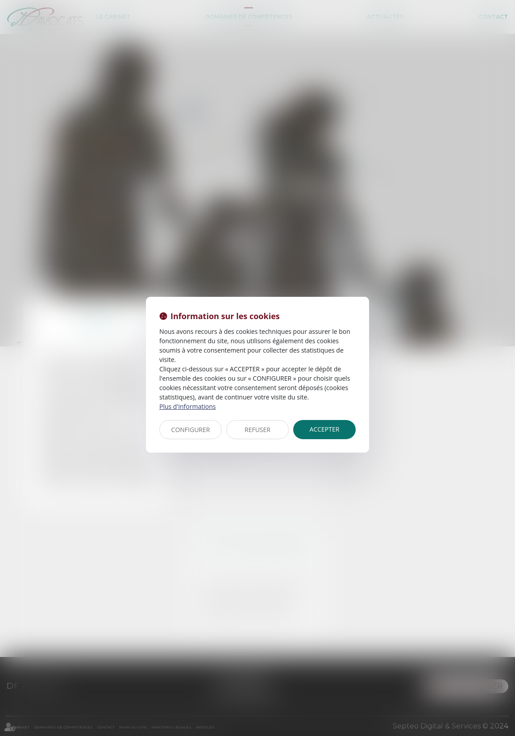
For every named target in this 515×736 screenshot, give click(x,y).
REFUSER (257, 429)
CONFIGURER (190, 429)
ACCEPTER (325, 429)
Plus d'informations (187, 406)
